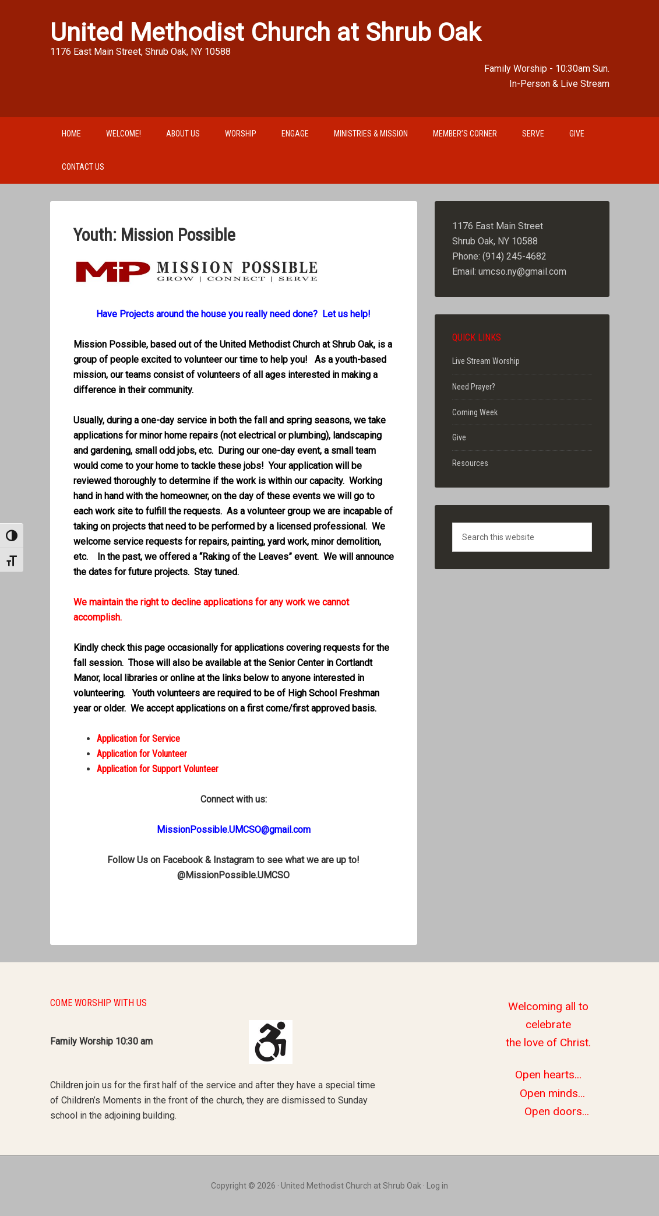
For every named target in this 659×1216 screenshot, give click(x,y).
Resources (470, 463)
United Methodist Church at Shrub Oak (265, 32)
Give (459, 437)
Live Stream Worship (486, 361)
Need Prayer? (473, 386)
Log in (437, 1185)
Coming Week (475, 412)
